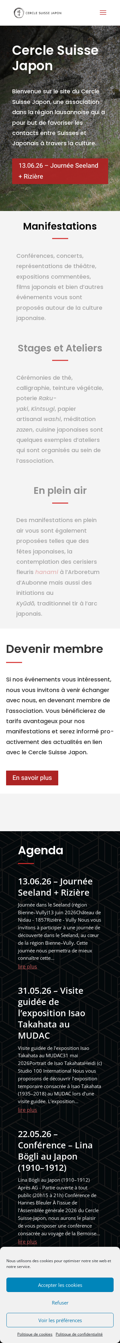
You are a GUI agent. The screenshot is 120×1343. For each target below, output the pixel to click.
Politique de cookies (34, 1334)
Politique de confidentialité (79, 1334)
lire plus (27, 966)
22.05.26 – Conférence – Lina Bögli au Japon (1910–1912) (55, 1150)
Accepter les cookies (60, 1285)
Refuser (60, 1302)
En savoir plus (32, 777)
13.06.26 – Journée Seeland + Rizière (58, 171)
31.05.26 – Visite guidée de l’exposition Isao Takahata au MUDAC (51, 1012)
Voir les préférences (60, 1320)
